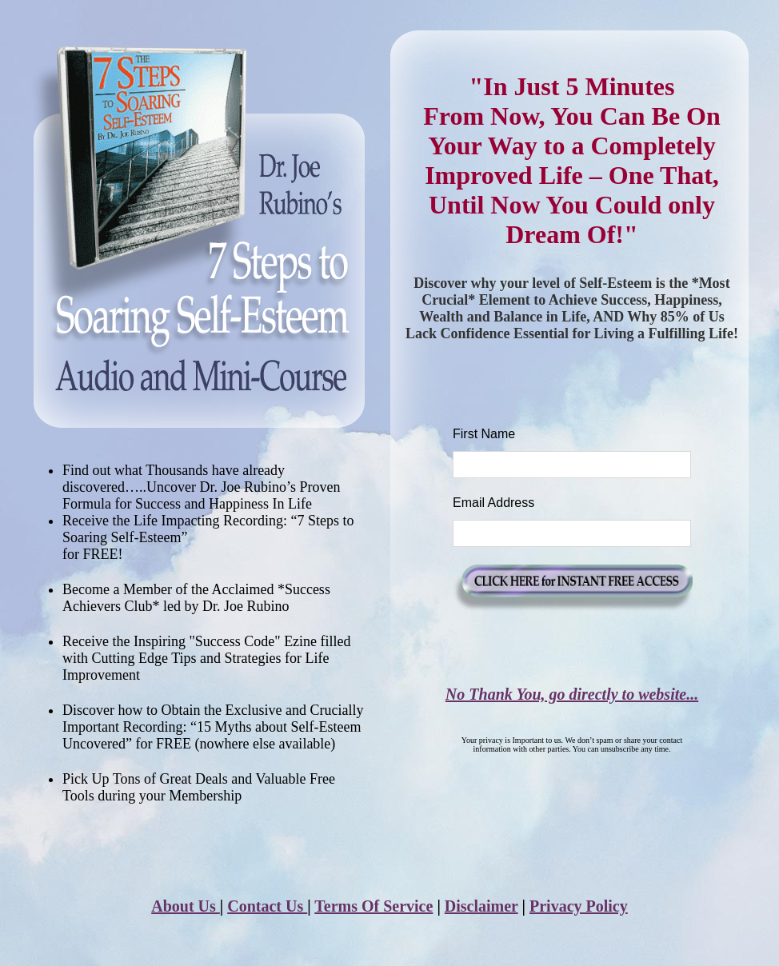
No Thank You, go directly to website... (571, 694)
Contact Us (267, 906)
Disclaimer (481, 906)
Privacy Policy (578, 906)
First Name (484, 434)
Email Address (493, 502)
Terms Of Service (373, 906)
